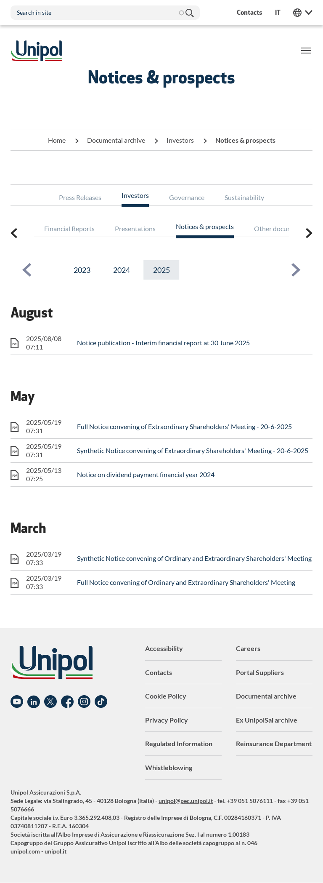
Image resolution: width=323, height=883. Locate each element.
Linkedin (33, 702)
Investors (180, 140)
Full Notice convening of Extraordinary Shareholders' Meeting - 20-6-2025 (184, 426)
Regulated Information (178, 743)
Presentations (135, 228)
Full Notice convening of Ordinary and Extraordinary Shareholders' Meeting (186, 582)
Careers (248, 648)
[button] (27, 270)
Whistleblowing (168, 767)
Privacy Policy (166, 720)
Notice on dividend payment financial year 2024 (145, 474)
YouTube (17, 702)
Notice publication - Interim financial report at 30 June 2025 (163, 343)
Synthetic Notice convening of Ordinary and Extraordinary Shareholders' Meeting (194, 558)
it (278, 12)
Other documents (279, 228)
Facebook (67, 702)
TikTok (101, 702)
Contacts (158, 672)
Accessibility (164, 648)
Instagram (84, 702)
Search (189, 12)
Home (57, 140)
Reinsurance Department (274, 743)
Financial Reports (69, 228)
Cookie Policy (165, 696)
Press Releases (80, 197)
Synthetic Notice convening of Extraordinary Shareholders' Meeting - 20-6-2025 (192, 450)
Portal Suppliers (260, 672)
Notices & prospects (205, 226)
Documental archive (116, 140)
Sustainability (244, 197)
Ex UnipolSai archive (266, 720)
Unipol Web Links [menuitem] (302, 12)
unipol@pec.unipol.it (186, 800)
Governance (186, 197)
